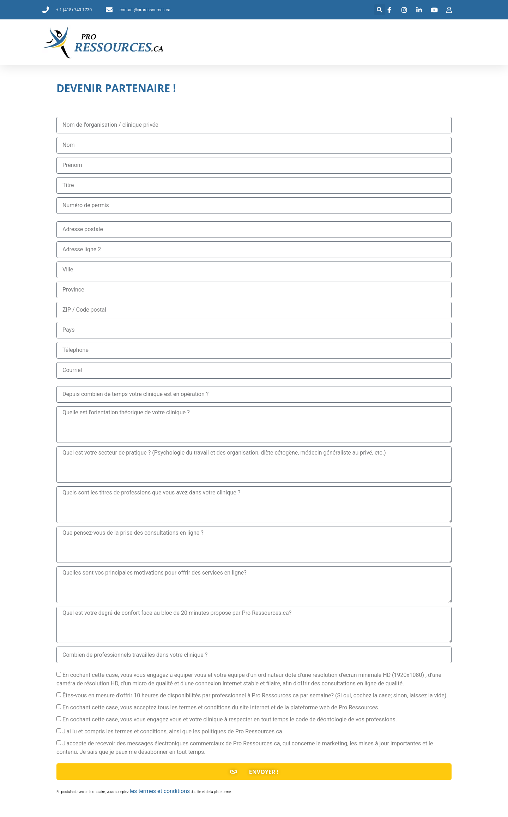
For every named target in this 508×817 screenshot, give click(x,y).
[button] (379, 9)
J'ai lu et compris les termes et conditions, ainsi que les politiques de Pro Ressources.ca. (173, 731)
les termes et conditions (160, 791)
